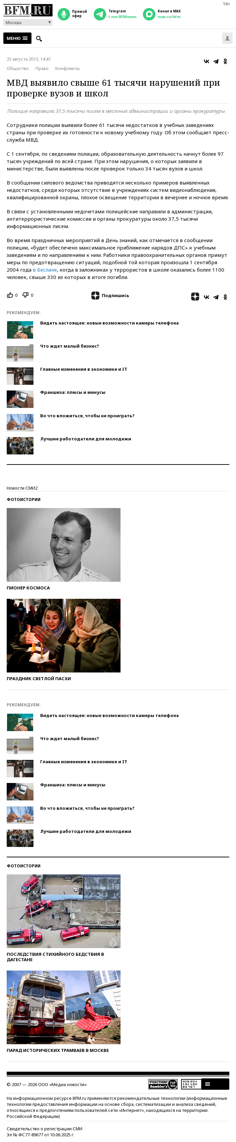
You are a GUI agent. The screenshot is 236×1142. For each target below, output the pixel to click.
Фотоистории (24, 499)
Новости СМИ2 (22, 488)
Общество (18, 68)
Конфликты (67, 68)
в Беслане (45, 269)
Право (42, 68)
